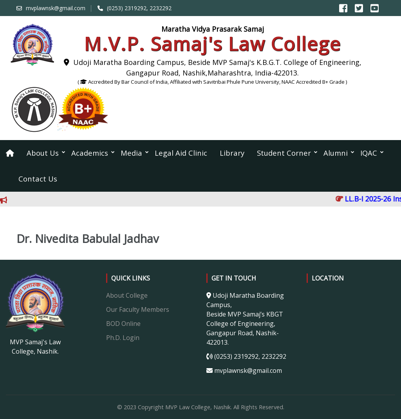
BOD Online (123, 323)
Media (131, 153)
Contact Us (37, 178)
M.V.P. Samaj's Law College (212, 43)
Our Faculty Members (137, 309)
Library (232, 153)
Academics (89, 153)
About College (127, 295)
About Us (43, 153)
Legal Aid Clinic (181, 153)
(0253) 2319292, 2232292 (139, 8)
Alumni (335, 153)
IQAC (368, 153)
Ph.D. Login (122, 337)
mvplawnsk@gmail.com (55, 8)
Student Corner (284, 153)
